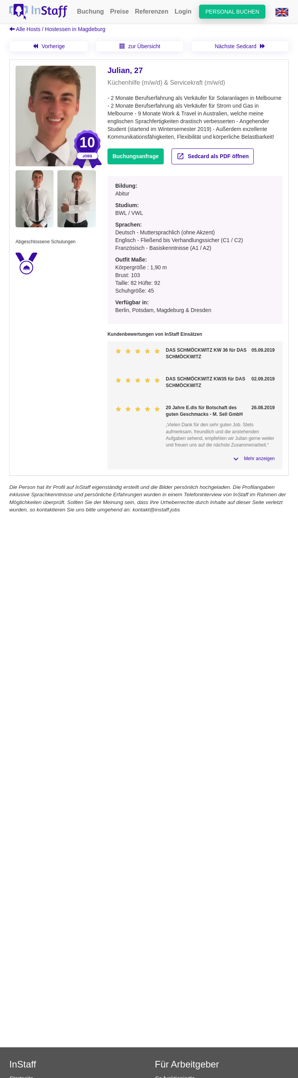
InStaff (22, 1064)
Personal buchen (232, 12)
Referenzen (151, 11)
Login (183, 11)
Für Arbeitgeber (187, 1064)
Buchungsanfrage (136, 156)
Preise (119, 11)
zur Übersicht (140, 46)
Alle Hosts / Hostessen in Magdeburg (57, 29)
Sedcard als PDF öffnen (213, 156)
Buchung (90, 11)
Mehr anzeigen (259, 458)
